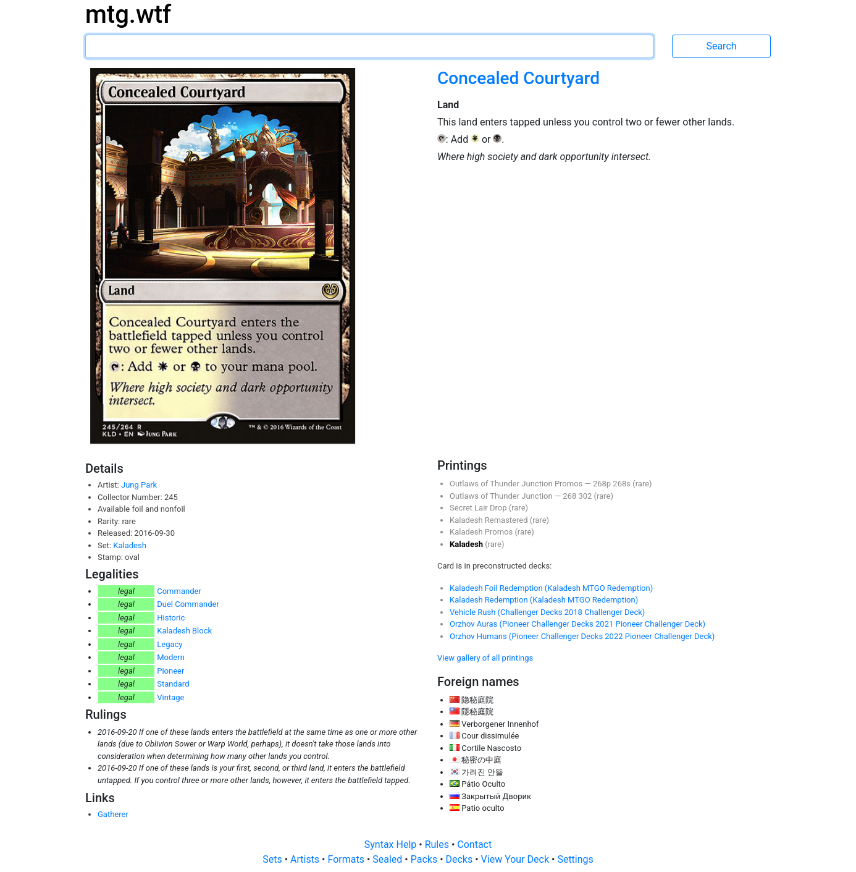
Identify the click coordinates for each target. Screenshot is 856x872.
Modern (171, 657)
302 (586, 496)
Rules (438, 844)
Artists (306, 859)
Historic (171, 617)
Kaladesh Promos (482, 531)
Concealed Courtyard (518, 78)
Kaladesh (129, 545)
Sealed (388, 859)
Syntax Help (391, 844)
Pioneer (170, 670)
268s (622, 483)
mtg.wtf (128, 14)
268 (570, 496)
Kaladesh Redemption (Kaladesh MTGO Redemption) (544, 599)
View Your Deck (516, 859)
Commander (179, 591)
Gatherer (113, 814)
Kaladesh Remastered (490, 520)
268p (603, 483)
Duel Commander (188, 604)
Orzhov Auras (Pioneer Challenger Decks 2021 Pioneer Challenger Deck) (577, 624)
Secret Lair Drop (479, 507)
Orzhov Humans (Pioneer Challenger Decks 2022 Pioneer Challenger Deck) (582, 636)
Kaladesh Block (184, 630)
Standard (173, 683)
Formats (346, 859)
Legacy (169, 644)
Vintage (170, 697)
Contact (474, 844)
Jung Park (139, 484)
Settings (575, 859)
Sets (273, 859)
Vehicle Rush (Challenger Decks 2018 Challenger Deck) (547, 612)
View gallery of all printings (485, 657)
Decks (461, 859)
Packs (425, 859)
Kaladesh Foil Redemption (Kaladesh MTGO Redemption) (551, 588)
